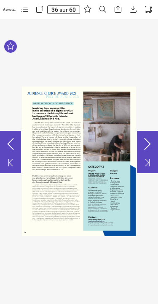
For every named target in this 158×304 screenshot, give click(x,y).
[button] (24, 9)
